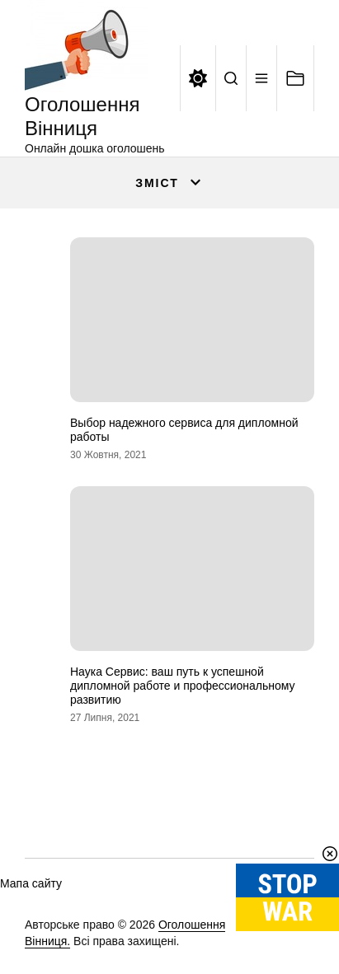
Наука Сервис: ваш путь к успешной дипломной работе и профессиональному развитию (182, 685)
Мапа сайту (31, 883)
